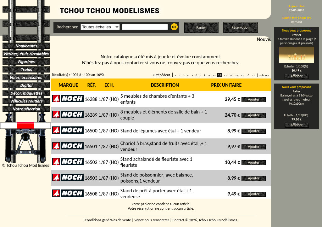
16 (248, 75)
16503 (91, 178)
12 (225, 75)
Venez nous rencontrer (152, 220)
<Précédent (161, 75)
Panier (201, 27)
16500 (91, 131)
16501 (91, 146)
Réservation (240, 27)
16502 (91, 162)
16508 (91, 194)
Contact (179, 220)
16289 (91, 115)
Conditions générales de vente (108, 220)
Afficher (297, 76)
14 (236, 75)
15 (242, 75)
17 (253, 75)
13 (231, 75)
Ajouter (254, 99)
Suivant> (264, 75)
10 (214, 75)
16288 (91, 99)
